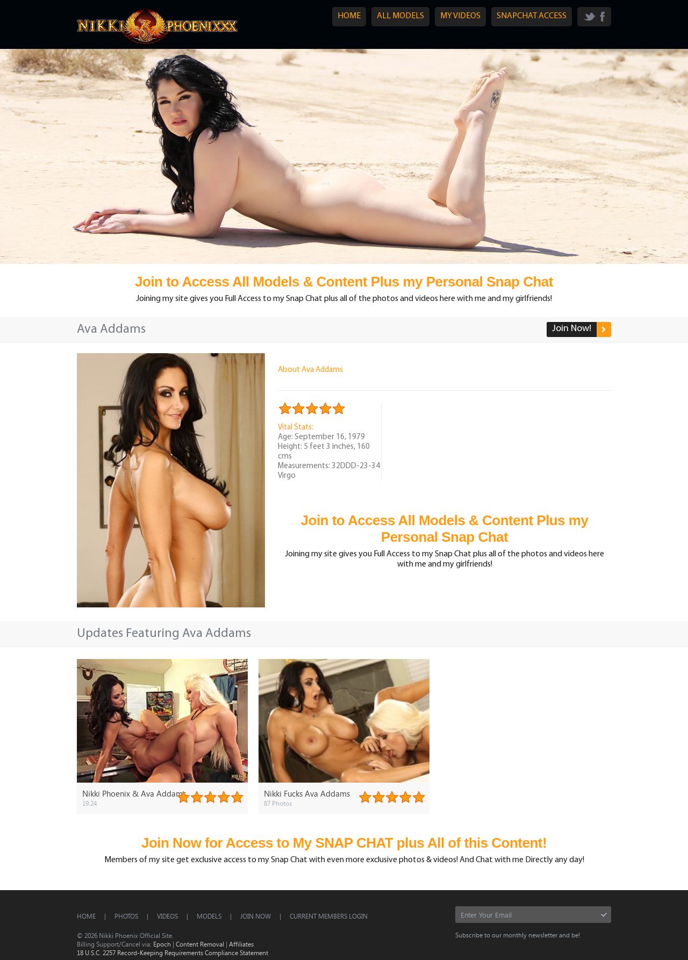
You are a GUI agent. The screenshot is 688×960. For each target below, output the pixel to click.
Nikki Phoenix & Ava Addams (134, 793)
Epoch (162, 944)
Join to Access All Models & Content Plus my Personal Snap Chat (344, 282)
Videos (167, 916)
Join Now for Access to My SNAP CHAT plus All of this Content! (344, 843)
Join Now (255, 916)
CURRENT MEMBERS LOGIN (329, 916)
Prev (9, 107)
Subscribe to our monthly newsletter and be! (517, 934)
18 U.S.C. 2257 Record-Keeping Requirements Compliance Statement (172, 952)
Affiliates (241, 944)
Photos (126, 916)
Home (86, 916)
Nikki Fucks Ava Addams (307, 793)
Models (209, 916)
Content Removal (200, 944)
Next (678, 107)
